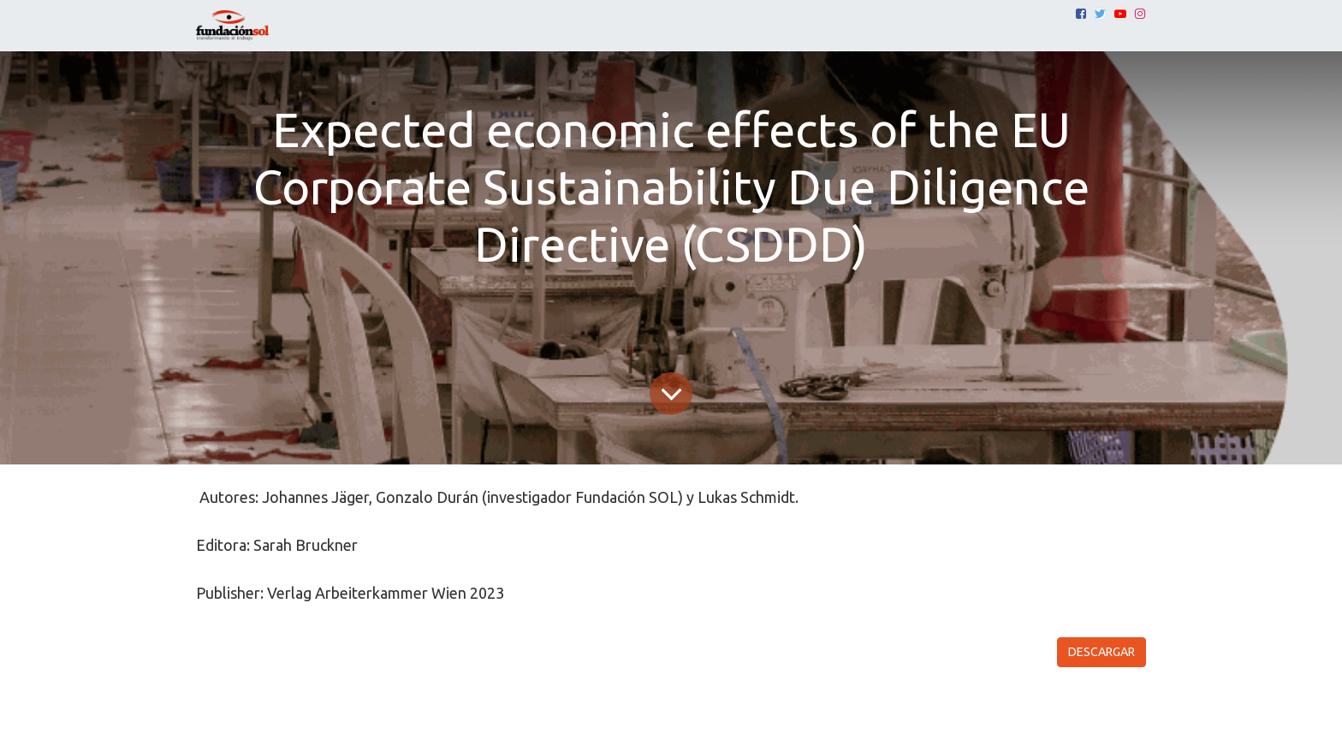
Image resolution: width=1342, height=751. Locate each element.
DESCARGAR (1101, 652)
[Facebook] (1081, 14)
